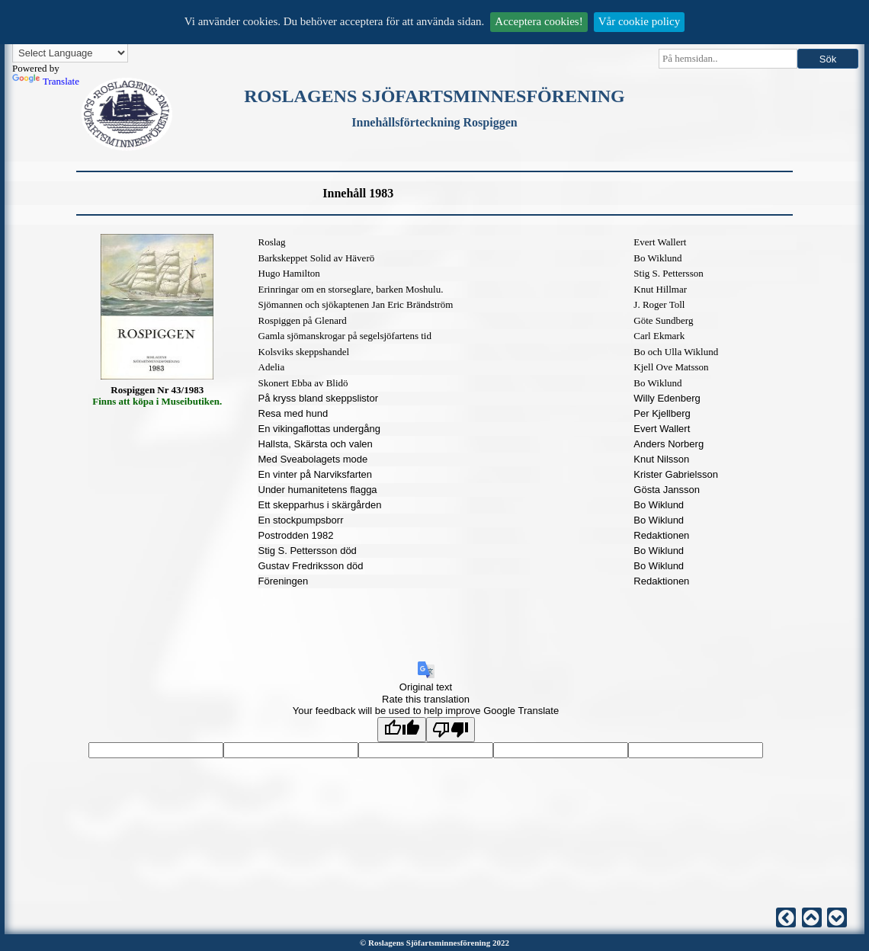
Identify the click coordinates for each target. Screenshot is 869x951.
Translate (45, 81)
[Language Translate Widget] (70, 52)
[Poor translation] (450, 729)
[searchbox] (728, 59)
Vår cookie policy (639, 21)
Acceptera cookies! (538, 21)
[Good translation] (401, 729)
